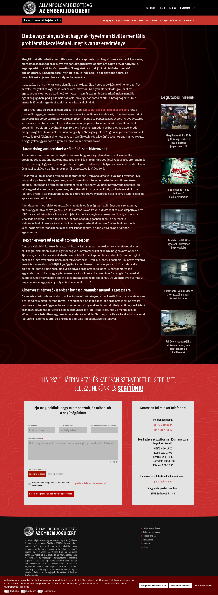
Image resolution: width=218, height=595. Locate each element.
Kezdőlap (150, 7)
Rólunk (172, 7)
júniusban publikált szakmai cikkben (105, 109)
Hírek (162, 7)
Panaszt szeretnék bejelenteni (41, 20)
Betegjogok (108, 20)
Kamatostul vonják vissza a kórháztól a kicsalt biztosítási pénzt (178, 294)
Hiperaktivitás (122, 20)
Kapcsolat (185, 7)
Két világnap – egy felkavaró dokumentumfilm (178, 193)
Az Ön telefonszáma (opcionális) (104, 426)
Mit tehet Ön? (190, 20)
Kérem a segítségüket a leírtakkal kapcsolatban (50, 494)
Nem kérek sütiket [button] (203, 586)
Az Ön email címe (67, 426)
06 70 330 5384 (163, 425)
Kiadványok (137, 20)
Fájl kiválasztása (37, 473)
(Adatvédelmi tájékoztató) (92, 483)
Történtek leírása (35, 439)
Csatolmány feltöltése (37, 469)
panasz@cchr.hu (163, 481)
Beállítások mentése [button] (180, 586)
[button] (6, 591)
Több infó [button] (24, 587)
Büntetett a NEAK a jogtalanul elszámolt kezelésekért (178, 244)
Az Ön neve (33, 426)
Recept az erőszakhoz (170, 20)
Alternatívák (151, 20)
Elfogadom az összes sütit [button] (153, 586)
